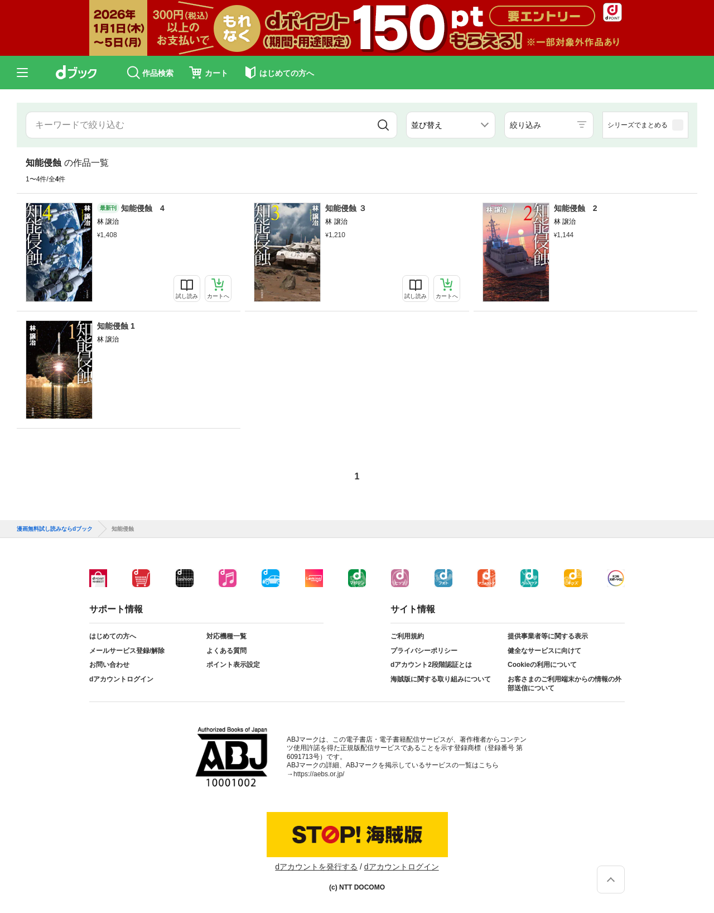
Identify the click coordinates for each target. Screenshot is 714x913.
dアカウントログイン (121, 679)
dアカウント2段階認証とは (431, 665)
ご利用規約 (407, 636)
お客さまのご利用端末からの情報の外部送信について (564, 683)
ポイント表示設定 (233, 665)
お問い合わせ (109, 665)
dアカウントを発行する (316, 866)
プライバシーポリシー (423, 651)
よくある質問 (226, 651)
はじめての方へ (112, 636)
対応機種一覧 (226, 636)
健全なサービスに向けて (544, 651)
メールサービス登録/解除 (127, 651)
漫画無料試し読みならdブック (55, 529)
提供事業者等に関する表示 (548, 636)
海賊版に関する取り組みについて (440, 679)
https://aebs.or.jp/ (318, 774)
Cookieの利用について (542, 665)
